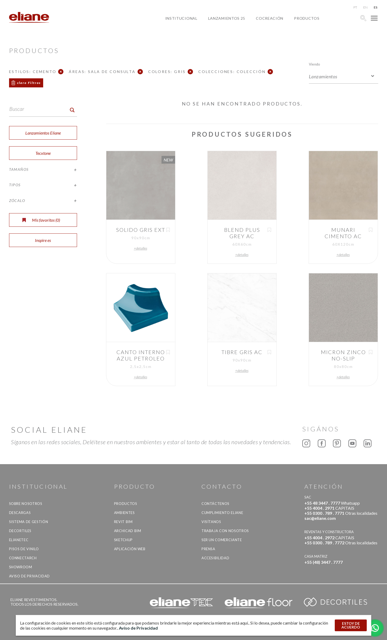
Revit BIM (123, 522)
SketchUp (123, 540)
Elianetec (19, 540)
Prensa (208, 549)
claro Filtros (29, 83)
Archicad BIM (127, 531)
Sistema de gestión (28, 522)
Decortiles (20, 531)
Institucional (181, 18)
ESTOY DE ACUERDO (350, 625)
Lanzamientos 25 (226, 18)
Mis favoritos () (41, 219)
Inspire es (43, 240)
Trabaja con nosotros (225, 531)
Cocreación (269, 18)
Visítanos (211, 522)
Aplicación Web (130, 549)
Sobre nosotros (25, 503)
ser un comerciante (221, 540)
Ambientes (124, 513)
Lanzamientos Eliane (43, 132)
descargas (20, 513)
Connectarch (23, 558)
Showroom (20, 567)
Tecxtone (43, 153)
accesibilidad (215, 558)
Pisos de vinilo (24, 549)
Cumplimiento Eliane (222, 513)
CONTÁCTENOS (215, 503)
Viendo (314, 64)
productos (306, 18)
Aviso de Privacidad (29, 576)
